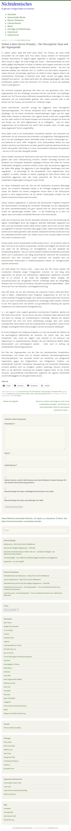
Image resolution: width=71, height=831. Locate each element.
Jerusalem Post (9, 769)
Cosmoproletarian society (12, 645)
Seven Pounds (20, 394)
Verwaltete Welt (56, 391)
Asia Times (7, 753)
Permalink (18, 395)
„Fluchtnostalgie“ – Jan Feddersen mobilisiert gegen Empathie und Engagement (31, 558)
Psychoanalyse (46, 391)
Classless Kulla (9, 638)
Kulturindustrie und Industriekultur (30, 391)
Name (7, 453)
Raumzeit (7, 694)
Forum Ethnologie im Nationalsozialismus (18, 657)
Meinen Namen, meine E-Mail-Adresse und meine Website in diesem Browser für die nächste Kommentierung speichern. (35, 481)
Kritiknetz (7, 672)
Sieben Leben (30, 394)
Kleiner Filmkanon (15, 20)
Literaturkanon (14, 23)
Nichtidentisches (17, 3)
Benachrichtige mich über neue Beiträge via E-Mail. (24, 500)
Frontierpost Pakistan (11, 761)
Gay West (7, 660)
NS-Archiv (7, 687)
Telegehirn (7, 702)
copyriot (6, 642)
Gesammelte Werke (16, 17)
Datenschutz (13, 35)
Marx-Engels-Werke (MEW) (13, 679)
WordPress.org (9, 820)
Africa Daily (8, 742)
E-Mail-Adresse (11, 465)
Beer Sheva (8, 623)
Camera (6, 634)
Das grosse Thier (9, 757)
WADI (6, 710)
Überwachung (39, 394)
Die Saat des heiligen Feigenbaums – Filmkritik (19, 548)
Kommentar (10, 424)
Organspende (11, 394)
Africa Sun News (9, 746)
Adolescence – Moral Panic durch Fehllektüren (19, 544)
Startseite (11, 14)
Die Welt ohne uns (10, 649)
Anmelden (7, 808)
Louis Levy (7, 787)
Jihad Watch (8, 668)
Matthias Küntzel (9, 683)
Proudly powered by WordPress (22, 828)
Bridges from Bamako (11, 626)
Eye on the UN (9, 653)
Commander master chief (12, 783)
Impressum (12, 32)
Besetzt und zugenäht (10, 401)
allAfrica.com (8, 750)
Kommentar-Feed (10, 816)
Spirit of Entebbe (9, 698)
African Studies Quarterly (12, 728)
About (10, 26)
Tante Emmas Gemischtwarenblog (15, 790)
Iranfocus (7, 765)
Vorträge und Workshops (18, 29)
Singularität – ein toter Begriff (14, 561)
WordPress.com (53, 828)
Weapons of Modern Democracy (15, 713)
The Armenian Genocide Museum (15, 706)
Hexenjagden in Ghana (11, 664)
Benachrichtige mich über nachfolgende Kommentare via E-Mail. (29, 491)
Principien (7, 691)
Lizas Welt (7, 676)
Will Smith (47, 394)
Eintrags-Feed (8, 812)
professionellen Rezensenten (13, 260)
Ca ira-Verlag (8, 630)
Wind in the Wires (10, 794)
